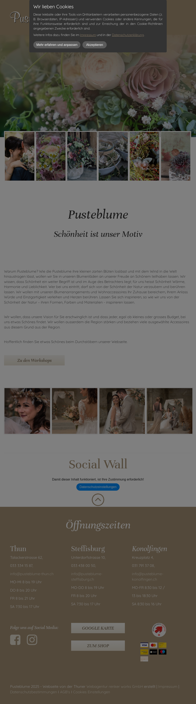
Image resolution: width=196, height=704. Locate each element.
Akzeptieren (94, 45)
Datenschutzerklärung (128, 35)
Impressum (88, 35)
